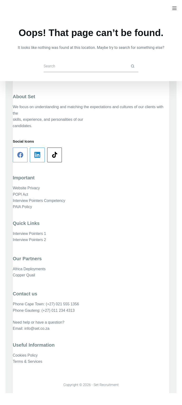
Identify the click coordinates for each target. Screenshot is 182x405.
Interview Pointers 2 (29, 240)
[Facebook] (20, 155)
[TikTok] (54, 155)
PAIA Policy (22, 207)
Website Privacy (26, 188)
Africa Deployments (29, 269)
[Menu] (174, 8)
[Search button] (132, 66)
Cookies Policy (25, 355)
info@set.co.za (37, 328)
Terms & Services (27, 361)
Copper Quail (24, 275)
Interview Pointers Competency (39, 201)
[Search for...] (85, 66)
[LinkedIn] (37, 155)
